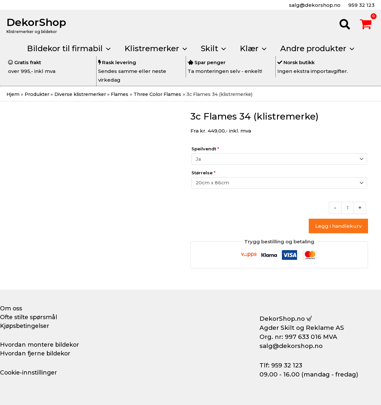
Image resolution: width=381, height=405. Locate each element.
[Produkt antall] (347, 209)
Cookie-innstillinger (29, 372)
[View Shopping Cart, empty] (366, 25)
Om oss (11, 308)
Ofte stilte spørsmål (30, 317)
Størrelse (203, 173)
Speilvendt (205, 149)
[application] (103, 48)
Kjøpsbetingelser (26, 326)
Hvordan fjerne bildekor (36, 353)
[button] (345, 25)
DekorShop (36, 22)
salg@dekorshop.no (314, 5)
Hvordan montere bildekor (41, 344)
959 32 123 (361, 5)
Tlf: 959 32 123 (281, 365)
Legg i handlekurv (338, 227)
